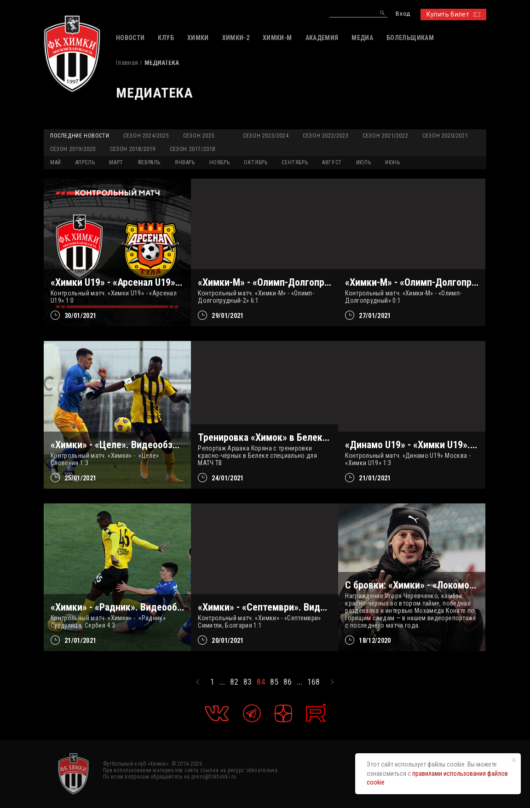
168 (313, 682)
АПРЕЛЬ (85, 162)
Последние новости (79, 136)
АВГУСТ (332, 162)
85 (274, 682)
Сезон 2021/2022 (385, 136)
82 (234, 682)
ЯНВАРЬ (185, 162)
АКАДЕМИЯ (322, 37)
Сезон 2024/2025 (146, 136)
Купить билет (453, 14)
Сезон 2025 (198, 136)
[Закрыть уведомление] (513, 760)
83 (247, 682)
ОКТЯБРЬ (255, 162)
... (222, 682)
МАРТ (116, 162)
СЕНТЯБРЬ (295, 162)
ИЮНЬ (392, 162)
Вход (403, 14)
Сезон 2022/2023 (325, 136)
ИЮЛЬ (363, 162)
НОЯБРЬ (219, 162)
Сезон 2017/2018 (192, 149)
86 (287, 682)
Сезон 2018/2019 (133, 149)
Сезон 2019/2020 (73, 149)
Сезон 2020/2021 (445, 136)
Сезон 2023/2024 (265, 136)
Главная (127, 62)
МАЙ (55, 162)
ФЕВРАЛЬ (149, 162)
